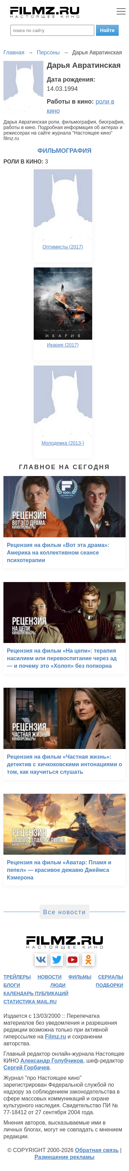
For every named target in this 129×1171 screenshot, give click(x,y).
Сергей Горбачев (26, 1067)
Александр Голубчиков (51, 1061)
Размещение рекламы (64, 1157)
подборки (109, 985)
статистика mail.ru (30, 1001)
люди (57, 985)
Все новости (64, 912)
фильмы (80, 977)
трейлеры (17, 977)
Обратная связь (97, 1150)
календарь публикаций (35, 993)
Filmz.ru (55, 1037)
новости (49, 977)
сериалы (110, 977)
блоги (11, 985)
